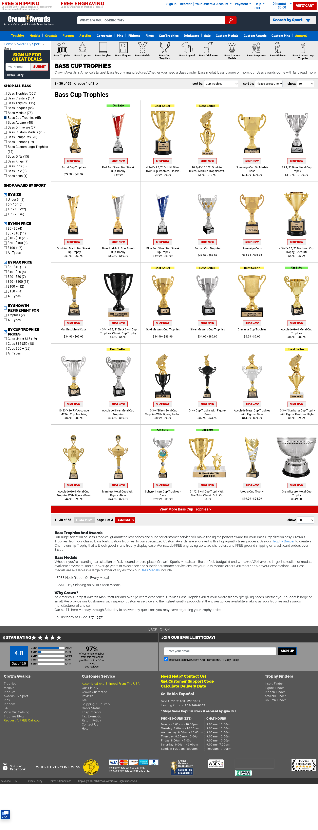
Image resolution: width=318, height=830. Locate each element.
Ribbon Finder (275, 691)
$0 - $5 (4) (15, 228)
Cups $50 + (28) (19, 348)
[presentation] (254, 763)
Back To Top (159, 629)
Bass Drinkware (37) (22, 127)
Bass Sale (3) (17, 171)
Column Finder (276, 699)
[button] (306, 73)
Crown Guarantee (95, 691)
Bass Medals (170, 570)
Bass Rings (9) (18, 161)
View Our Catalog (17, 712)
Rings (150, 35)
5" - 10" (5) (15, 204)
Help (85, 728)
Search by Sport (292, 20)
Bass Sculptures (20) (22, 137)
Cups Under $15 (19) (22, 338)
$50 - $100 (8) (18, 243)
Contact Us (90, 724)
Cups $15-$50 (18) (21, 343)
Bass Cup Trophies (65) (24, 117)
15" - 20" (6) (16, 214)
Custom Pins (281, 35)
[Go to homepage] (29, 20)
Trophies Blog (14, 716)
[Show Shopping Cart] (280, 5)
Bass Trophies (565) (22, 93)
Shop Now (73, 161)
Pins (120, 35)
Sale (207, 35)
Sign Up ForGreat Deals (27, 56)
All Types (14, 252)
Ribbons (134, 35)
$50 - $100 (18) (19, 281)
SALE (8, 708)
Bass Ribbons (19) (21, 141)
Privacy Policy (14, 74)
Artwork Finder (276, 695)
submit (39, 66)
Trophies (17, 35)
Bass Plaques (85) (21, 108)
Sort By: (197, 83)
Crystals (51, 35)
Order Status (91, 708)
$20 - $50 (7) (17, 276)
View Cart (305, 6)
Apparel (301, 35)
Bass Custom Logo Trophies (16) (28, 148)
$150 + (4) (15, 291)
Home (9, 44)
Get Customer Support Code (187, 681)
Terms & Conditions (64, 781)
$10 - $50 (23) (18, 238)
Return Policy (92, 720)
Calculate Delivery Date (183, 686)
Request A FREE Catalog (22, 720)
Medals (35, 35)
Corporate (104, 35)
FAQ (85, 699)
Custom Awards (255, 35)
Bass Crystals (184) (22, 98)
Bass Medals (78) (20, 112)
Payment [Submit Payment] (242, 4)
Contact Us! (195, 676)
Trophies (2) (16, 315)
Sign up (287, 651)
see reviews (92, 666)
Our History (90, 687)
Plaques (68, 35)
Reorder (186, 4)
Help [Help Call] (258, 4)
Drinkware (191, 35)
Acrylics (85, 35)
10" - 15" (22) (17, 209)
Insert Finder (274, 683)
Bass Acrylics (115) (21, 103)
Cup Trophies (169, 35)
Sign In (171, 4)
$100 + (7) (15, 247)
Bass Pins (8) (17, 166)
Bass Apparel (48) (20, 122)
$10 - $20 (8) (17, 271)
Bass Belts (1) (17, 175)
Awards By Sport (16, 695)
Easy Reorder (92, 712)
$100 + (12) (16, 286)
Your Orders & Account (212, 4)
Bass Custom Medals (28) (26, 132)
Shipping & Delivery (97, 704)
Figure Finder (275, 687)
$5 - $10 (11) (17, 233)
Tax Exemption (93, 716)
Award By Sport (30, 44)
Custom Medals (227, 35)
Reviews (88, 695)
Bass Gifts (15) (18, 156)
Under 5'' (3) (16, 199)
